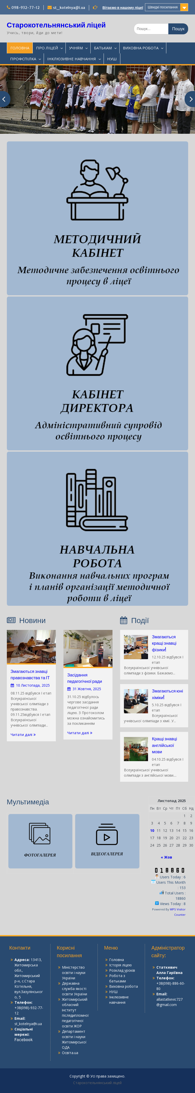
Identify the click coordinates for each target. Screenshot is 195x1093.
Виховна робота (123, 986)
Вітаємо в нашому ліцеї (123, 7)
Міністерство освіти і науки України (73, 972)
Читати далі (21, 734)
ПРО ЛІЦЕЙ (47, 47)
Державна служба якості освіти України (74, 988)
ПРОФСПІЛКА (23, 58)
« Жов (166, 857)
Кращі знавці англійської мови (164, 745)
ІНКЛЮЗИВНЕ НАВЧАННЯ (71, 58)
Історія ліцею (120, 965)
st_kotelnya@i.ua (69, 7)
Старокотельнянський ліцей (56, 24)
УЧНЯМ (76, 47)
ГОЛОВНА (19, 47)
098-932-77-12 (25, 7)
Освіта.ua (70, 1052)
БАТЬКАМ (103, 47)
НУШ (112, 58)
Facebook (23, 1040)
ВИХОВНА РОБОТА (140, 47)
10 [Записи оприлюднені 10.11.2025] (152, 830)
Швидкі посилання (163, 7)
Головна (116, 959)
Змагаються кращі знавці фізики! (164, 643)
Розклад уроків (122, 970)
